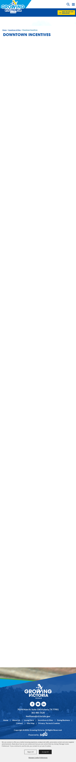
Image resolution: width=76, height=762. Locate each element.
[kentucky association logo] (38, 691)
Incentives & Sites (14, 30)
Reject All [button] (30, 752)
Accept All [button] (45, 752)
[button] (68, 4)
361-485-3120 (38, 712)
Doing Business (63, 720)
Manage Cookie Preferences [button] (38, 758)
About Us (16, 720)
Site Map (30, 723)
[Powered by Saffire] (43, 734)
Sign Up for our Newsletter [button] (67, 12)
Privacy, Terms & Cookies (49, 723)
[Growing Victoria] (13, 7)
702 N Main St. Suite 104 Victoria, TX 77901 (38, 709)
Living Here (29, 720)
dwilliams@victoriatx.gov (38, 716)
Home (4, 30)
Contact (19, 723)
